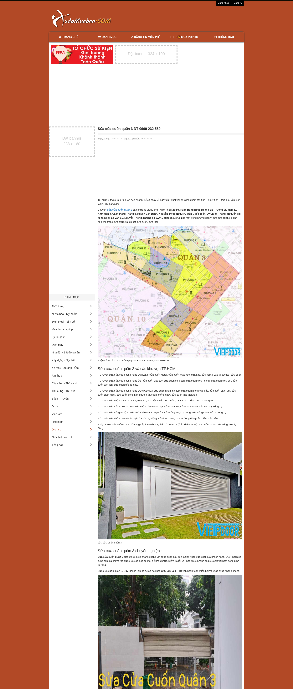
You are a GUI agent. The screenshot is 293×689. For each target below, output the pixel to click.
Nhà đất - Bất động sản (72, 352)
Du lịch (72, 406)
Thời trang (72, 306)
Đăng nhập (223, 3)
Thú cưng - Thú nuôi (72, 391)
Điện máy (72, 344)
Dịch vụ (72, 429)
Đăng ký (238, 3)
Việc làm (72, 414)
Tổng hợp (72, 444)
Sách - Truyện (72, 398)
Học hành (72, 421)
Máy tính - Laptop (72, 329)
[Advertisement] (187, 18)
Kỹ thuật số (72, 337)
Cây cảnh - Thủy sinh (72, 383)
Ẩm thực (72, 375)
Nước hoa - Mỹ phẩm (72, 314)
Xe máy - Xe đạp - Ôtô (72, 367)
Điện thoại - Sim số (72, 321)
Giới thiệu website (72, 437)
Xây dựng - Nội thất (72, 360)
